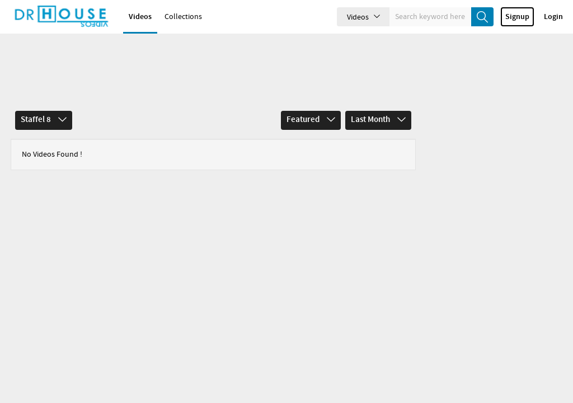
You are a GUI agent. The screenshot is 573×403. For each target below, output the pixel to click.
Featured (310, 81)
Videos (140, 19)
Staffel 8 (44, 81)
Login (553, 29)
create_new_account (494, 29)
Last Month (378, 81)
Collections (183, 19)
